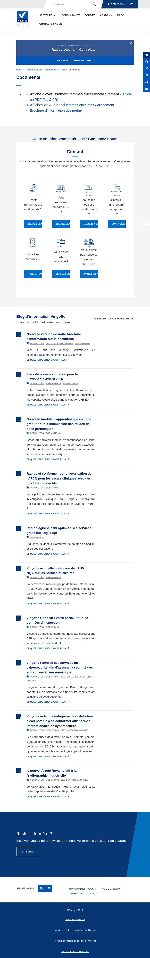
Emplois (76, 893)
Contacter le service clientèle (119, 224)
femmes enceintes (81, 105)
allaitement (108, 105)
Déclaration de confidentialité (75, 951)
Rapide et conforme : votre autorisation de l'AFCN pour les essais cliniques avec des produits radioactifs (48, 478)
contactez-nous (50, 24)
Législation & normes (49, 343)
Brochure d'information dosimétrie (58, 110)
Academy (106, 15)
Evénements (43, 383)
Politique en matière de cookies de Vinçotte (75, 940)
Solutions (42, 487)
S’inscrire (28, 851)
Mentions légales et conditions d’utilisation (75, 929)
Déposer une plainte (63, 274)
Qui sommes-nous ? (82, 888)
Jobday (90, 15)
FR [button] (133, 4)
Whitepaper (72, 343)
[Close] (130, 43)
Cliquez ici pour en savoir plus (37, 359)
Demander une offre (35, 224)
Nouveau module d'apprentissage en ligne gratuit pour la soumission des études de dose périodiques (48, 424)
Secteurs (57, 676)
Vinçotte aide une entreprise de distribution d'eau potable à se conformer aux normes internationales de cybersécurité (49, 721)
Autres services (91, 274)
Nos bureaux (111, 888)
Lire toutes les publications (114, 318)
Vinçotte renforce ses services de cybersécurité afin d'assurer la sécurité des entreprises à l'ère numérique (49, 667)
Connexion (115, 4)
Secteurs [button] (47, 15)
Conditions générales (75, 919)
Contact (96, 893)
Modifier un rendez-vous (91, 224)
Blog (120, 15)
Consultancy (71, 15)
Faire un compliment (35, 274)
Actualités (27, 343)
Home (19, 69)
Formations (60, 383)
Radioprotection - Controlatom (41, 69)
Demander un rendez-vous (63, 224)
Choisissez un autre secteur (75, 60)
